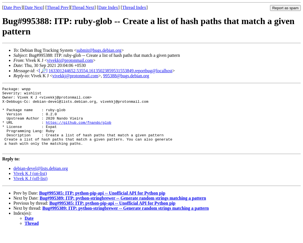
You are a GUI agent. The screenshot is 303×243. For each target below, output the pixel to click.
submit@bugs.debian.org (99, 50)
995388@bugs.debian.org (126, 75)
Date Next (34, 7)
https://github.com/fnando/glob (78, 129)
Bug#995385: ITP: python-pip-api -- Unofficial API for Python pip (102, 205)
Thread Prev (58, 7)
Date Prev (13, 7)
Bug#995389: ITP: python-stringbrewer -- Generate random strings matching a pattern (123, 210)
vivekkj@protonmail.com (70, 60)
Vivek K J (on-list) (30, 186)
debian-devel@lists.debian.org (40, 181)
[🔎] (43, 70)
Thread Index (134, 7)
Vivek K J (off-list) (30, 191)
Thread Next (83, 7)
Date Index (108, 7)
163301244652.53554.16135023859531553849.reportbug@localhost (110, 70)
